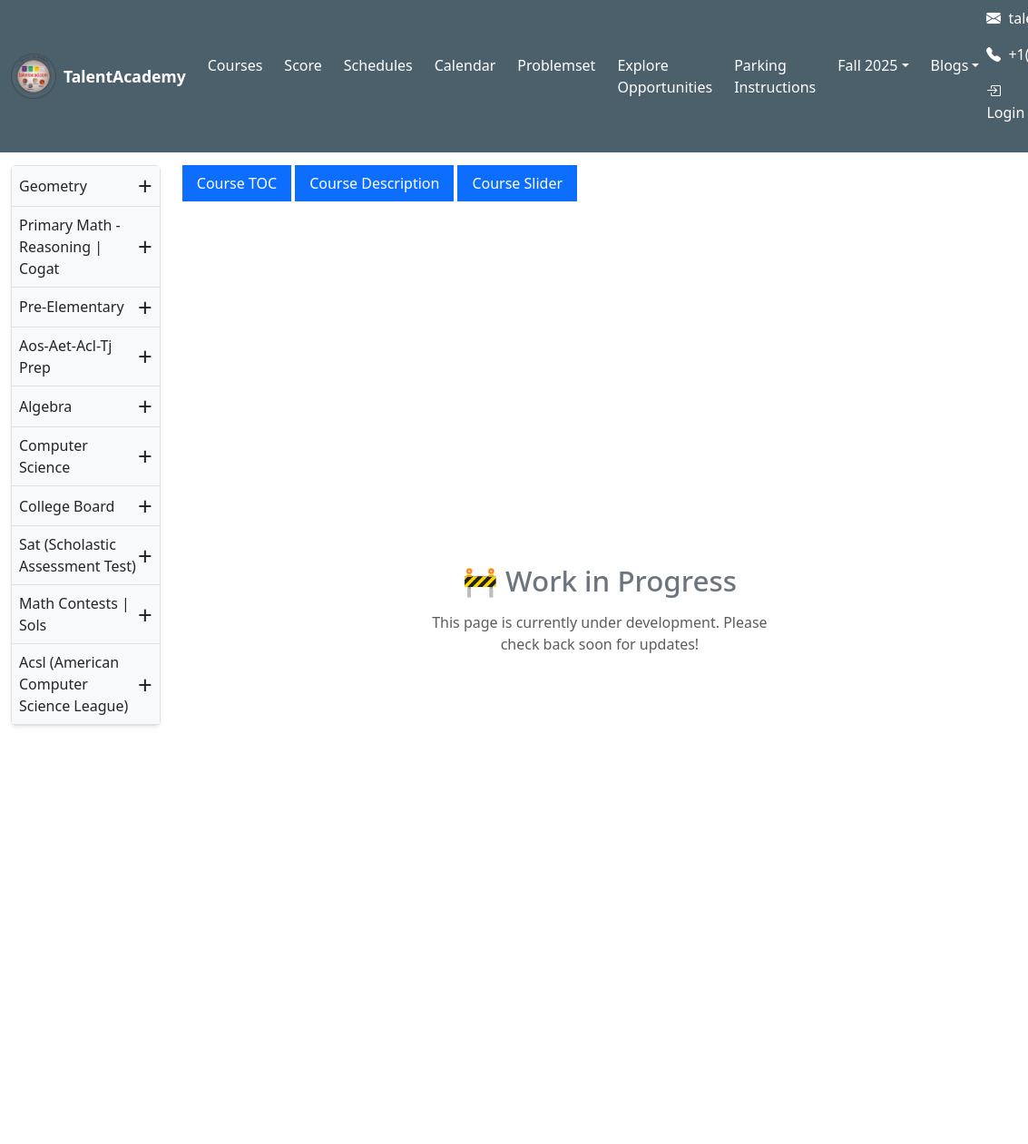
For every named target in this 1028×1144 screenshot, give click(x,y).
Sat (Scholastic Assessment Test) (77, 555)
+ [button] (145, 186)
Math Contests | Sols (74, 614)
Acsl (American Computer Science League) (73, 684)
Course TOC (237, 183)
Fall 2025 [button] (867, 65)
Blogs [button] (950, 65)
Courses (235, 65)
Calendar (465, 65)
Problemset (556, 65)
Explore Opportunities (664, 76)
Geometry (53, 186)
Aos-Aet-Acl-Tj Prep (65, 356)
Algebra (45, 406)
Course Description (374, 183)
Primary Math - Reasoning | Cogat (70, 247)
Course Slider (517, 183)
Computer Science (53, 456)
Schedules (378, 65)
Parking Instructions (775, 76)
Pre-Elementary (71, 307)
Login (1005, 101)
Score (302, 65)
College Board (66, 506)
